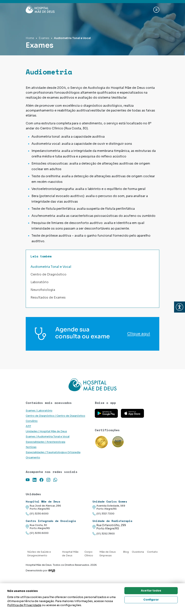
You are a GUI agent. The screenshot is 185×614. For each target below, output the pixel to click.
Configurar (151, 599)
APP (28, 426)
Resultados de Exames (48, 297)
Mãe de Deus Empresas (107, 553)
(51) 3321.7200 (103, 513)
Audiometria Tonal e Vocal (51, 267)
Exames (44, 38)
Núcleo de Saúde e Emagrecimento (39, 553)
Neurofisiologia (43, 290)
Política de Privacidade (24, 605)
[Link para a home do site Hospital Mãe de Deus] (92, 384)
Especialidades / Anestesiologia (45, 441)
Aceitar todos (151, 590)
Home (30, 38)
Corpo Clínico (88, 553)
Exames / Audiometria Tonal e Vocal (47, 436)
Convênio (32, 421)
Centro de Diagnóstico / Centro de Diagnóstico (55, 415)
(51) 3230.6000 (37, 513)
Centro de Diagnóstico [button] (48, 274)
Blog (126, 551)
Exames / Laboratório (39, 410)
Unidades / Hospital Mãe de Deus (46, 431)
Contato (152, 551)
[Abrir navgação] (156, 10)
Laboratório (40, 282)
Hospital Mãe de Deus (70, 553)
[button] (179, 307)
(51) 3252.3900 (103, 533)
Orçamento (33, 457)
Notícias (31, 447)
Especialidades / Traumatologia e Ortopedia (53, 452)
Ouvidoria (138, 551)
